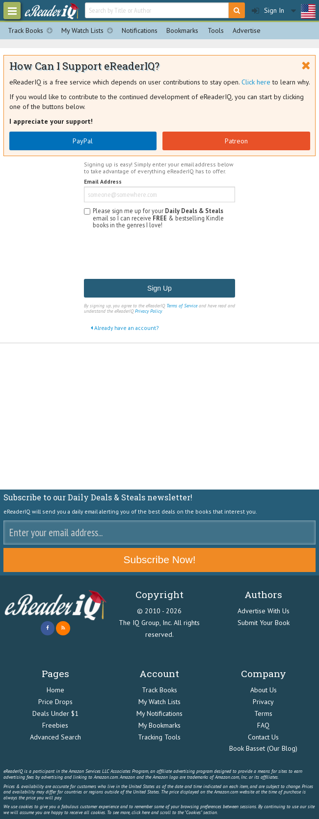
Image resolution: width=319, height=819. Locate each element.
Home (55, 689)
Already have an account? (125, 327)
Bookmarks (182, 30)
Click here (255, 82)
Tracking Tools (159, 737)
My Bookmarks (159, 725)
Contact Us (263, 737)
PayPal (83, 140)
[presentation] (158, 254)
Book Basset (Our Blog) (263, 748)
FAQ (263, 725)
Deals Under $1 (55, 713)
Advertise (247, 30)
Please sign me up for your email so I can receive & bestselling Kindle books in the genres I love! (158, 217)
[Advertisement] (159, 416)
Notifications (140, 30)
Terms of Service (181, 305)
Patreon (236, 140)
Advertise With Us (264, 610)
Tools (216, 30)
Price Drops (55, 701)
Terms (263, 713)
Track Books (32, 30)
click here (141, 812)
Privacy (263, 701)
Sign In (268, 10)
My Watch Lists (89, 30)
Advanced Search (55, 737)
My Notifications (159, 713)
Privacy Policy (148, 311)
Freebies (55, 725)
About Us (263, 689)
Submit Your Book (264, 622)
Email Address (103, 182)
